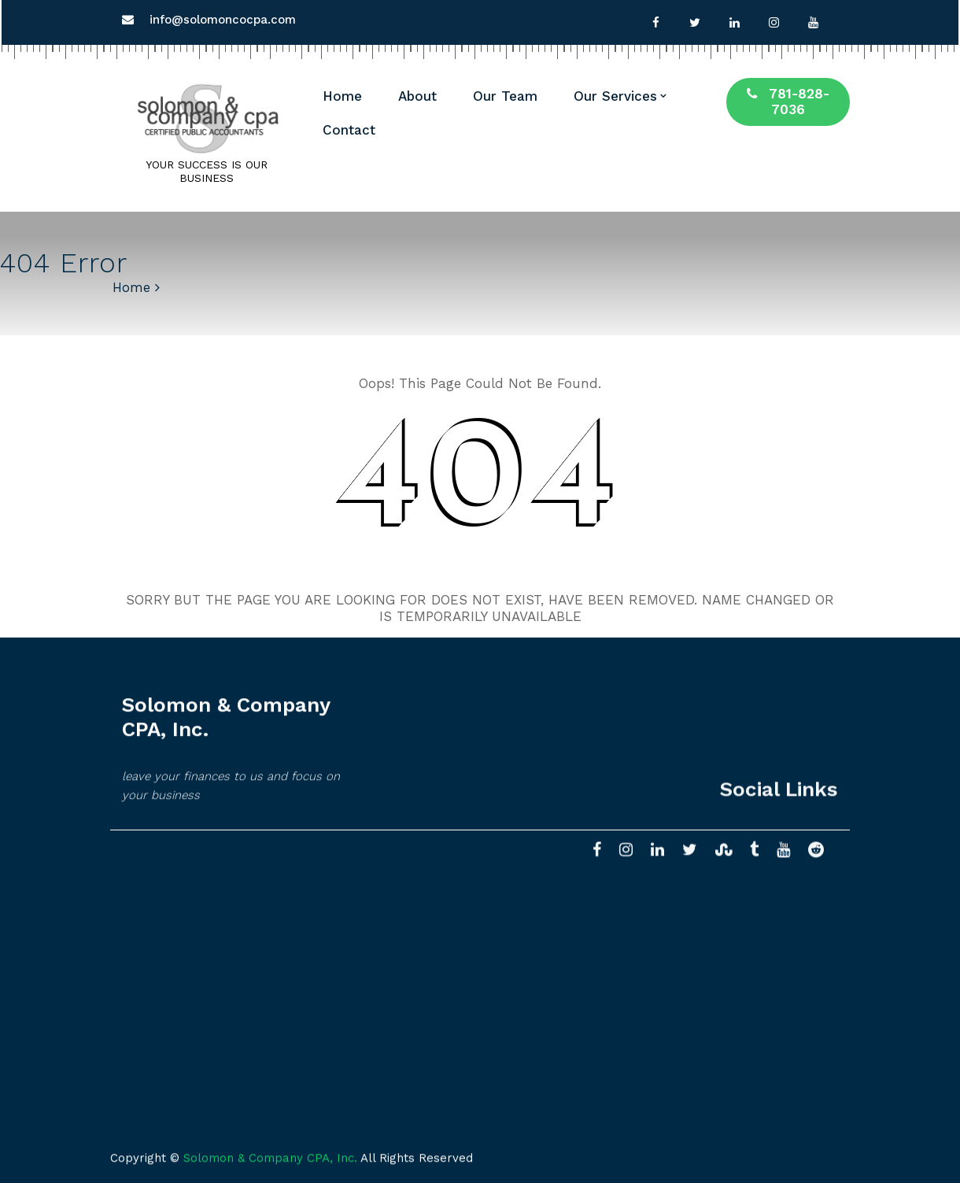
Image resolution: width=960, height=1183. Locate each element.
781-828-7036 (788, 101)
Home (342, 96)
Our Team (505, 96)
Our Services (615, 96)
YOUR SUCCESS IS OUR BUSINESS (207, 171)
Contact (349, 130)
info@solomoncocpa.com (223, 20)
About (417, 96)
